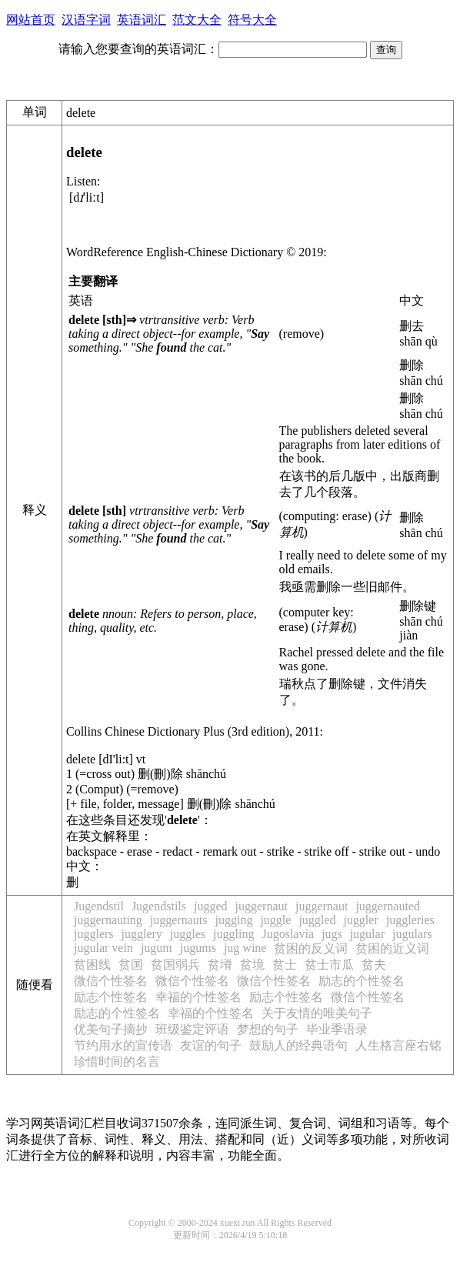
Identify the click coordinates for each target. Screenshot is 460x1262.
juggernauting (108, 919)
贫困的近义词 (392, 948)
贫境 (252, 964)
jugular (367, 933)
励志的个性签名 (361, 980)
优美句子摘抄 (111, 1029)
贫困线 (92, 964)
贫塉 (220, 964)
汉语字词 (86, 19)
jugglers (94, 933)
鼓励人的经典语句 (298, 1045)
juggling (233, 933)
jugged (211, 906)
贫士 (284, 964)
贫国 (130, 964)
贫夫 (374, 964)
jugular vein (103, 947)
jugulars (412, 933)
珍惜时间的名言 (117, 1061)
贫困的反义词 (311, 948)
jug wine (245, 947)
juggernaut (261, 906)
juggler (360, 919)
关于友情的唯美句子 (317, 1013)
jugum (156, 947)
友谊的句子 (211, 1045)
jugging (234, 919)
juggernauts (179, 919)
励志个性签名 (111, 996)
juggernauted (387, 906)
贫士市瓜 (329, 964)
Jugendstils (159, 906)
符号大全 (252, 19)
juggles (187, 933)
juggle (275, 919)
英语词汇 (141, 19)
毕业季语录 (337, 1029)
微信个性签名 (111, 980)
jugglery (142, 933)
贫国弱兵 (175, 964)
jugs (332, 933)
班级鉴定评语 (192, 1029)
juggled (316, 919)
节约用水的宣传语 (123, 1045)
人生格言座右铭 (398, 1045)
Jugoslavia (288, 933)
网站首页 (30, 19)
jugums (198, 947)
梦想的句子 (267, 1029)
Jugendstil (99, 906)
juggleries (410, 919)
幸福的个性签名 (198, 996)
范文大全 (197, 19)
